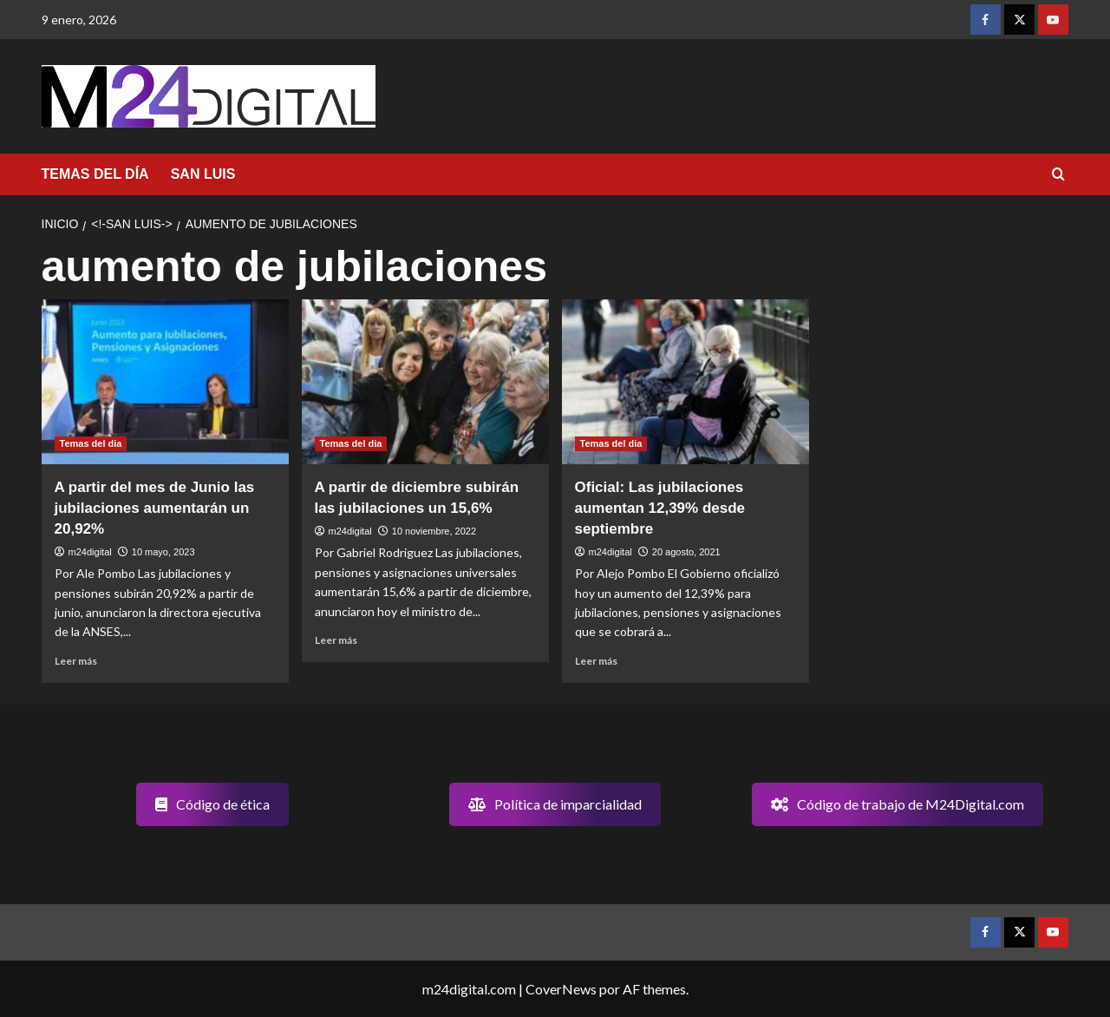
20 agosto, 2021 (686, 552)
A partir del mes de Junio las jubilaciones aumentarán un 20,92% (155, 508)
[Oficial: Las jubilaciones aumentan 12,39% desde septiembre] (685, 381)
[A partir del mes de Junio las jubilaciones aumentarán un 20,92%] (165, 381)
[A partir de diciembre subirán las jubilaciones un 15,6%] (425, 381)
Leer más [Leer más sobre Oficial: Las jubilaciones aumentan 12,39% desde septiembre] (596, 660)
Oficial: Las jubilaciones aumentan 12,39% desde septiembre (660, 508)
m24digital (90, 552)
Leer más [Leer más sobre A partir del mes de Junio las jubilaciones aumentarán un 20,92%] (76, 660)
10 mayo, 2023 (163, 552)
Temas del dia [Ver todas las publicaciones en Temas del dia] (91, 443)
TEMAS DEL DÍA (95, 174)
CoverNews (561, 989)
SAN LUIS (203, 174)
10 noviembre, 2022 (434, 531)
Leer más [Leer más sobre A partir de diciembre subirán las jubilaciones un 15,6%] (336, 639)
